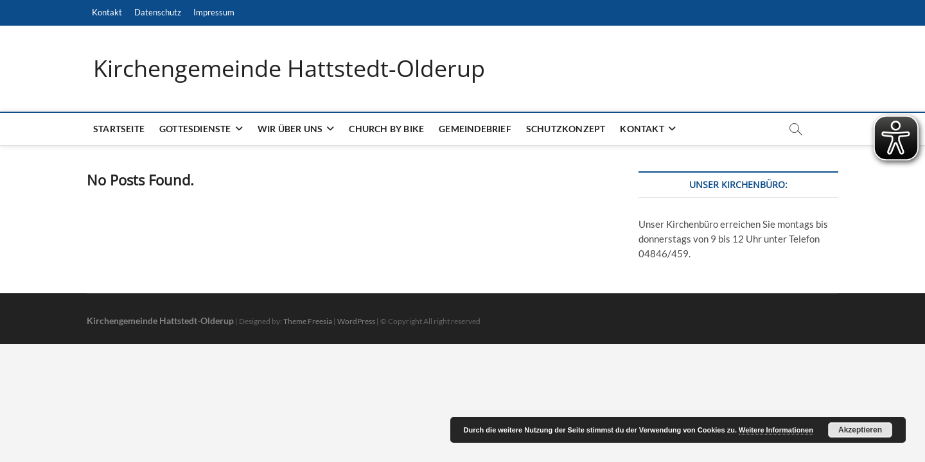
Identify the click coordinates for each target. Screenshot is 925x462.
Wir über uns (290, 128)
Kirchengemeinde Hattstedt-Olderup (289, 69)
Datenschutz (157, 12)
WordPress (356, 321)
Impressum (213, 12)
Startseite (119, 128)
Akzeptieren (860, 429)
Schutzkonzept (566, 128)
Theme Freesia (307, 321)
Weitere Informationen (776, 430)
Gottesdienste (195, 128)
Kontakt (107, 12)
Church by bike (386, 128)
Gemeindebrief (475, 128)
